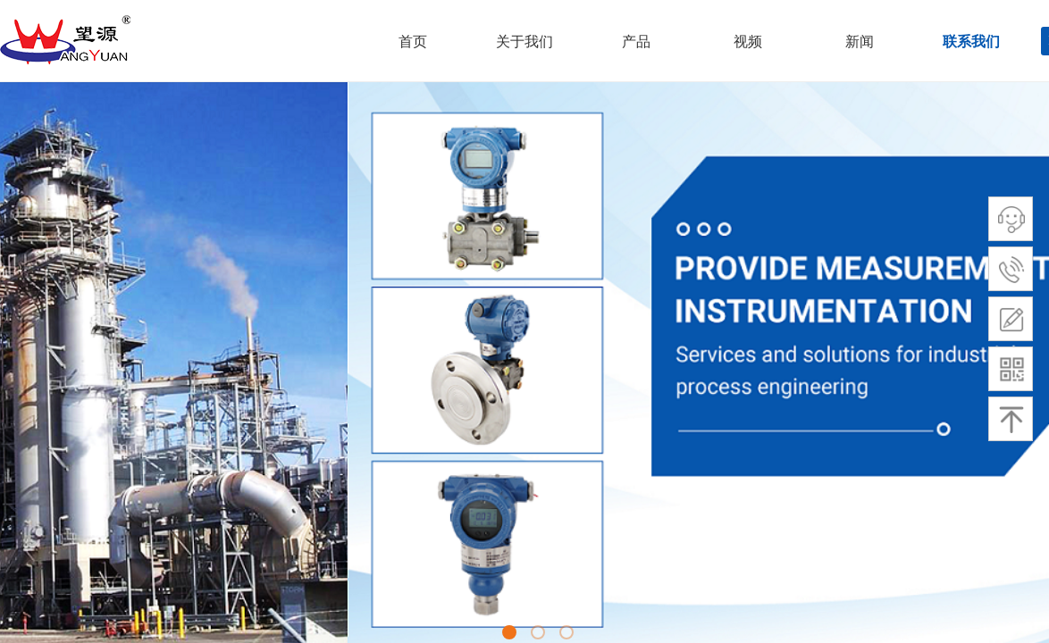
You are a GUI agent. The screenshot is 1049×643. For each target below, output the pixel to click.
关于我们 (524, 41)
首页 (413, 41)
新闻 (859, 41)
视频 (748, 41)
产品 (636, 41)
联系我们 (971, 41)
